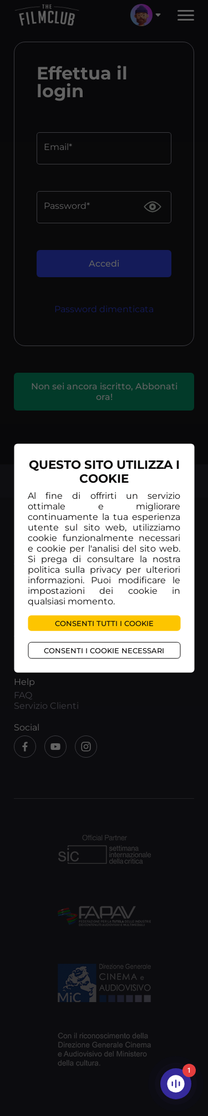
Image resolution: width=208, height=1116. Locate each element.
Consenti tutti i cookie (104, 623)
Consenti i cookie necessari (104, 650)
